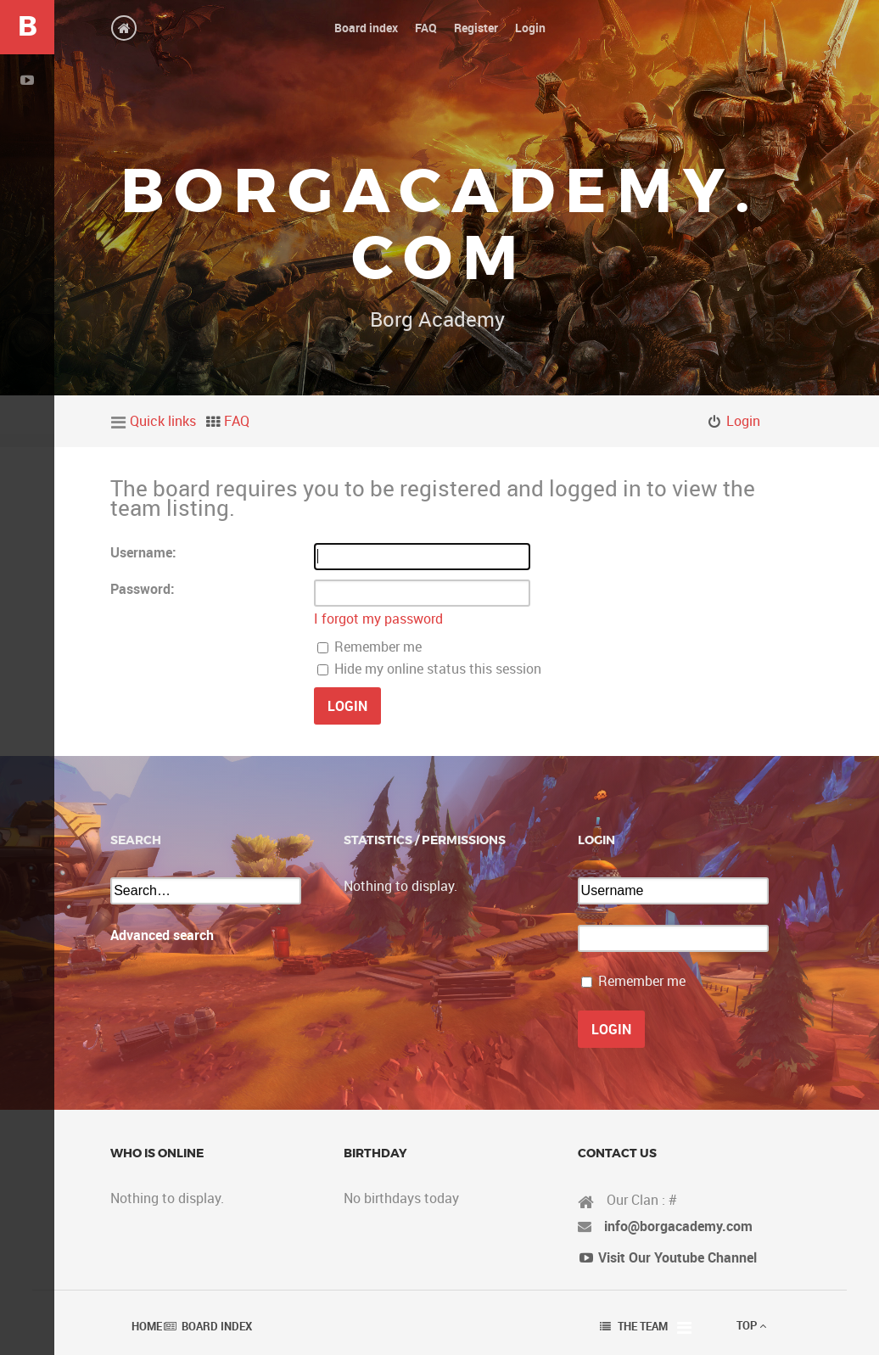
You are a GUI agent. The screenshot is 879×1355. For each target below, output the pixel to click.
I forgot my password (378, 618)
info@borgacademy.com (678, 1226)
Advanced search (162, 935)
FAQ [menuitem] (236, 421)
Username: (143, 552)
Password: (142, 589)
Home (147, 1326)
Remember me (369, 646)
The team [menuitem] (643, 1326)
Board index (217, 1326)
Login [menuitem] (743, 421)
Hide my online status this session (429, 668)
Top (751, 1325)
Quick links (163, 421)
